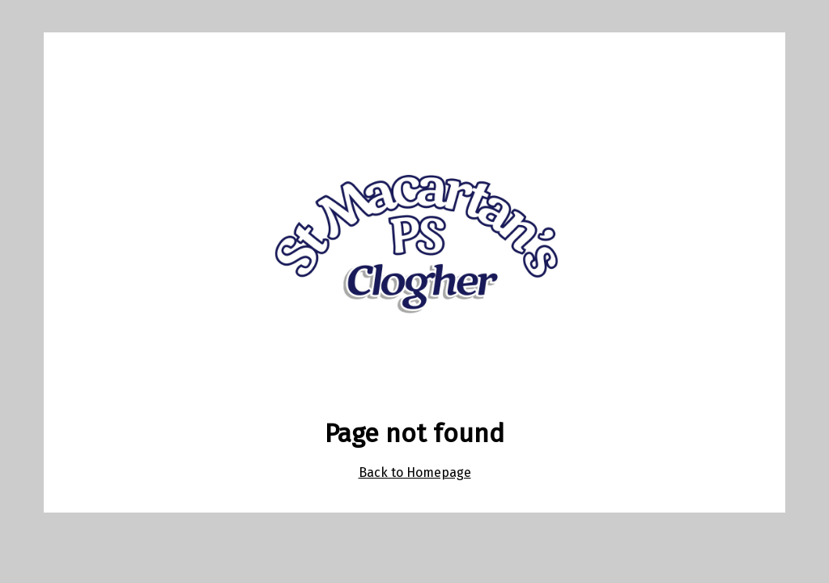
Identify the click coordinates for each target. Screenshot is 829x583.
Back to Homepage (415, 472)
